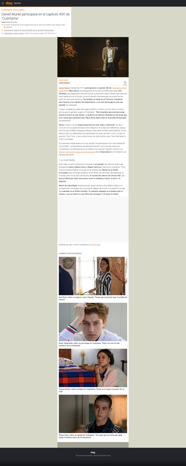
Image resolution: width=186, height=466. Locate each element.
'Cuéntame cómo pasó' (14, 33)
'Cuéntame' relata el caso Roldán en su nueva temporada (29, 30)
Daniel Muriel (64, 88)
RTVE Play (95, 245)
